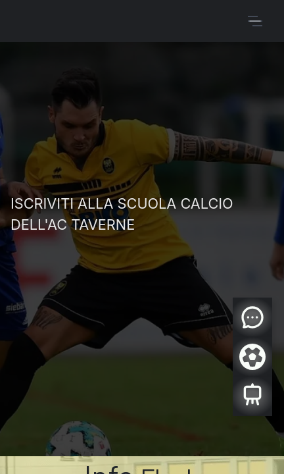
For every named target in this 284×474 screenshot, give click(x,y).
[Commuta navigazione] (255, 21)
